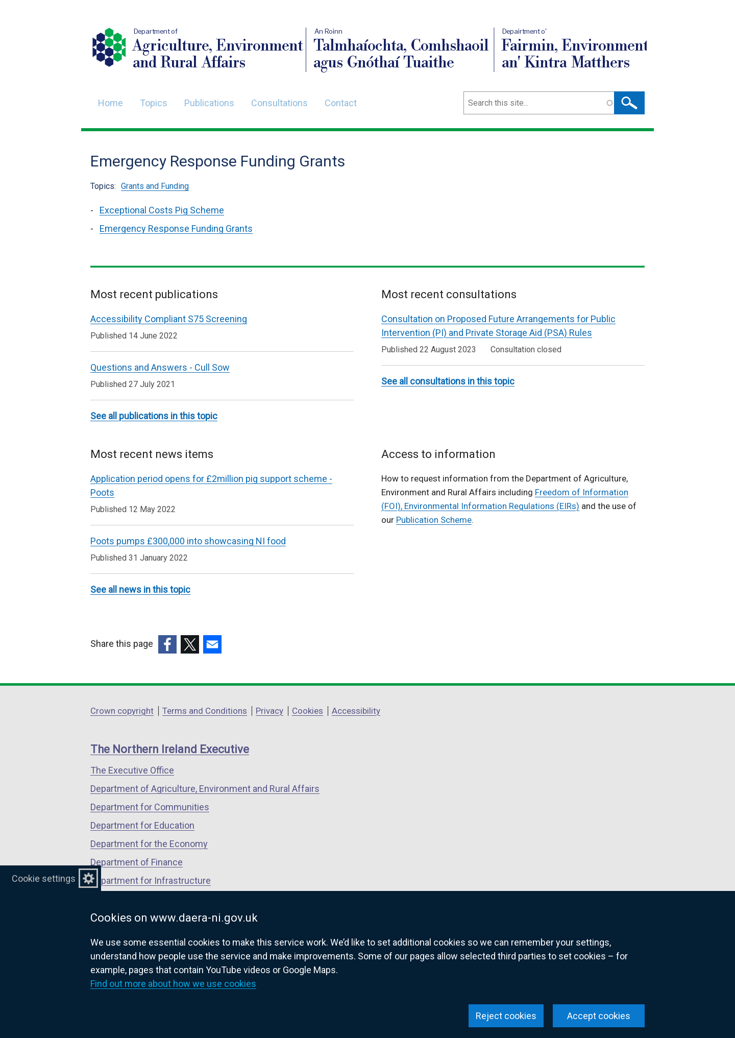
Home (110, 103)
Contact (341, 103)
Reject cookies (506, 1015)
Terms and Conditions (204, 711)
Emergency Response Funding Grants (176, 228)
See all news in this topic (140, 589)
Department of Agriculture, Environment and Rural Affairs (205, 788)
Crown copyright (122, 711)
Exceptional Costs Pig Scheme (162, 210)
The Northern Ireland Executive (169, 749)
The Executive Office (132, 770)
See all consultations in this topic (447, 381)
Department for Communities (149, 807)
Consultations (279, 103)
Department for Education (142, 825)
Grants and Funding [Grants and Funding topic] (155, 186)
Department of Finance (136, 862)
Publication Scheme (434, 520)
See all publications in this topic (153, 416)
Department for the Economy (149, 843)
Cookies (307, 711)
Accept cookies (598, 1015)
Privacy (269, 711)
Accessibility (356, 711)
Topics (153, 103)
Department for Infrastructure (150, 880)
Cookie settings (44, 878)
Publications (209, 103)
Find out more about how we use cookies (173, 983)
